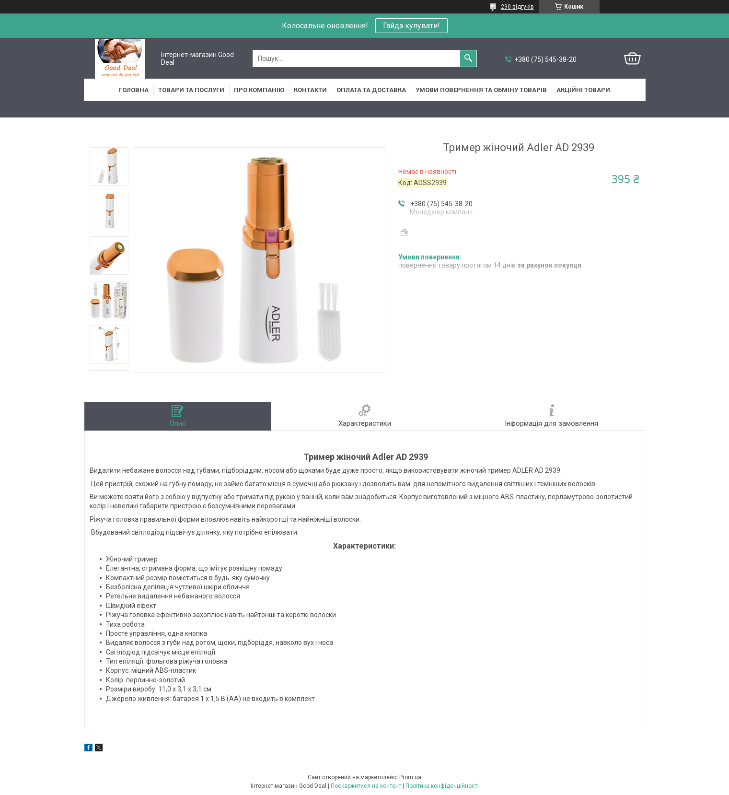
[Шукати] (468, 58)
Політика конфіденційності (442, 786)
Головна (134, 90)
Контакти (310, 90)
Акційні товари (583, 90)
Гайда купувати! (411, 25)
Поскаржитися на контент (366, 786)
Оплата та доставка (371, 90)
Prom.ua (410, 777)
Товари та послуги (191, 90)
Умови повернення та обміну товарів (481, 90)
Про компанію (259, 90)
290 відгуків (517, 6)
